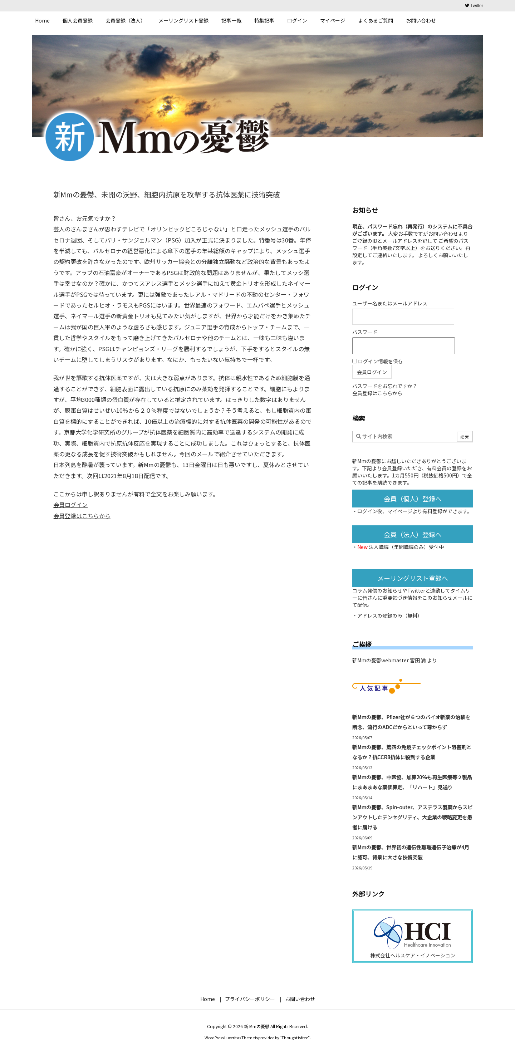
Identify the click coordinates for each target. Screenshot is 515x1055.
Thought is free (294, 1037)
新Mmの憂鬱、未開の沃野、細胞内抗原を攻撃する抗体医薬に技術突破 (166, 194)
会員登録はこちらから (82, 515)
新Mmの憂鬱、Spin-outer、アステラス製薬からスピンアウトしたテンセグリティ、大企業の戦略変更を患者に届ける (412, 817)
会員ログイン (70, 504)
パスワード (364, 331)
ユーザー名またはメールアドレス (389, 303)
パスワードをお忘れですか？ (384, 385)
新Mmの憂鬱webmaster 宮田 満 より (394, 660)
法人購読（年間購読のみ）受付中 (406, 546)
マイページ (399, 511)
